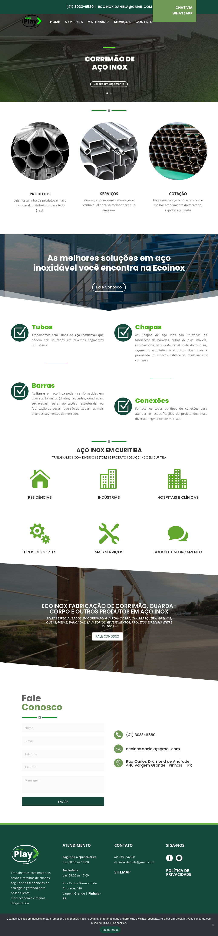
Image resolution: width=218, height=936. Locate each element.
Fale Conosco (109, 287)
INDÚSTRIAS (109, 497)
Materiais (96, 21)
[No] (213, 925)
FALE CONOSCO (107, 636)
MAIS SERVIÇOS (109, 552)
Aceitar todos (110, 929)
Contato (144, 21)
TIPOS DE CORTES (39, 552)
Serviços (122, 21)
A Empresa (74, 21)
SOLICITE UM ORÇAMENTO (178, 552)
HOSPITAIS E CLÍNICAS (178, 497)
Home (55, 21)
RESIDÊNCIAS (40, 497)
